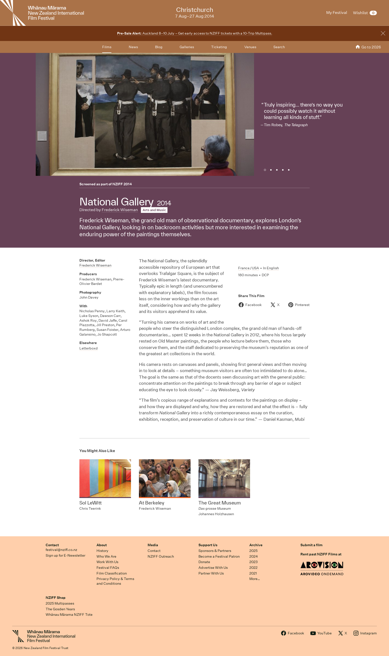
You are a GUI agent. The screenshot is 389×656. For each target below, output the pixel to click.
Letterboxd (88, 348)
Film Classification (112, 573)
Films (106, 47)
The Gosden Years (60, 609)
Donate (204, 562)
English (273, 268)
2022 (253, 567)
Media (153, 545)
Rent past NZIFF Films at (320, 554)
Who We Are (106, 556)
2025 (253, 550)
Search (279, 47)
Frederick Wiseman (120, 209)
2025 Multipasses (60, 603)
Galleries (187, 47)
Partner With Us (211, 573)
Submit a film (311, 545)
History (102, 550)
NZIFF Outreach (161, 556)
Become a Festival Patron (219, 556)
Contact (52, 545)
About (102, 545)
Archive (255, 545)
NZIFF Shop (55, 597)
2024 (253, 556)
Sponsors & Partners (214, 550)
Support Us (207, 545)
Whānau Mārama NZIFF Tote (69, 614)
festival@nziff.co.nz (61, 549)
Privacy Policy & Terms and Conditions (115, 581)
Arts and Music (154, 210)
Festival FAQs (108, 567)
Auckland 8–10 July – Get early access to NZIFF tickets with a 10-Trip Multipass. (194, 33)
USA (255, 268)
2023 (253, 562)
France (244, 268)
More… (254, 579)
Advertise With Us (213, 567)
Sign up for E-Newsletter (65, 555)
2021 (253, 573)
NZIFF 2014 (122, 184)
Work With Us (107, 562)
